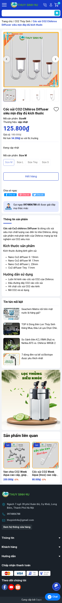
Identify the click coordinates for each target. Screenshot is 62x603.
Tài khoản (51, 5)
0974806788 (13, 514)
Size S (45, 162)
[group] (31, 59)
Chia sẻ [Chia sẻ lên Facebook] (10, 195)
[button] (55, 59)
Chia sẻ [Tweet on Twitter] (38, 195)
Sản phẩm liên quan (20, 435)
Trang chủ (7, 21)
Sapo (39, 599)
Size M (8, 162)
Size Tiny (33, 162)
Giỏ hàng (58, 5)
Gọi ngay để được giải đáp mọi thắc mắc (34, 206)
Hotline (45, 5)
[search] (57, 13)
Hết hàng (31, 176)
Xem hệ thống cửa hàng (16, 527)
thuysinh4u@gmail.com (20, 520)
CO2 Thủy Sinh (22, 21)
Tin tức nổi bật (13, 301)
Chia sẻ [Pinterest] (24, 195)
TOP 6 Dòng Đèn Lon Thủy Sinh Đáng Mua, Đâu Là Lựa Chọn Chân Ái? (39, 328)
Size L (20, 162)
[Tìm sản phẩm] (31, 13)
